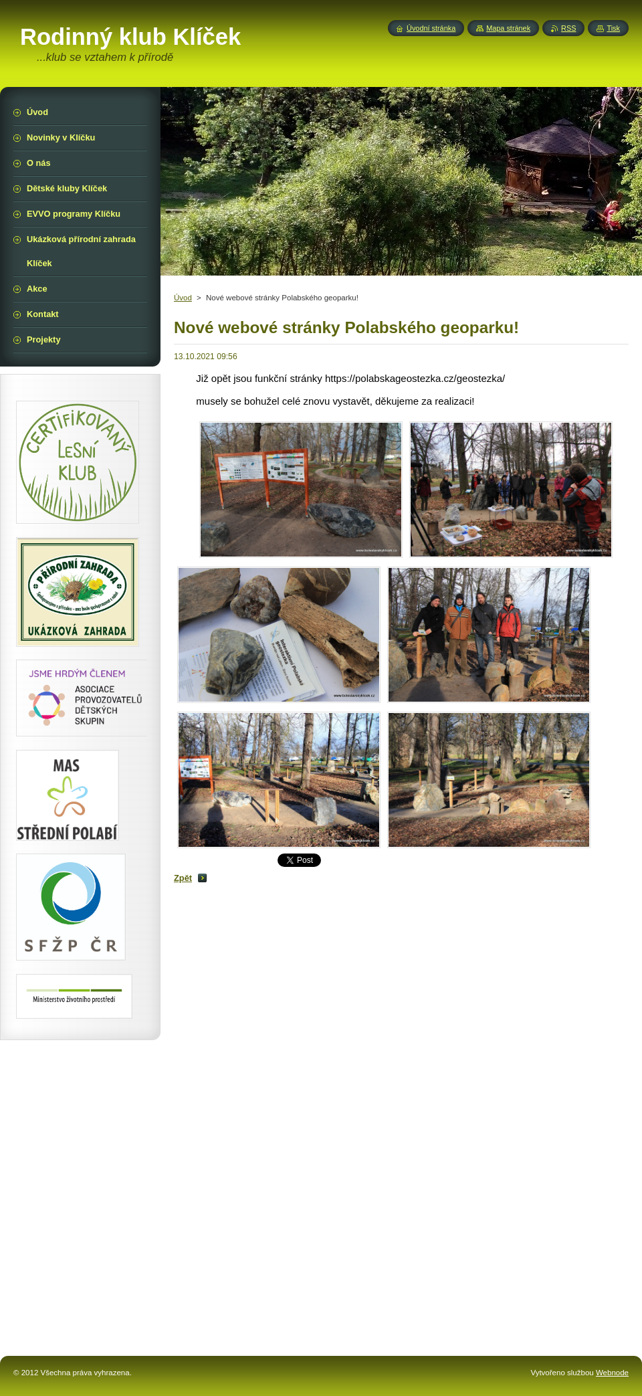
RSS (568, 28)
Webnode (612, 1373)
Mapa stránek (508, 28)
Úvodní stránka (431, 28)
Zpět (183, 878)
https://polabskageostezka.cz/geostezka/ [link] (415, 378)
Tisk (613, 28)
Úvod (183, 298)
